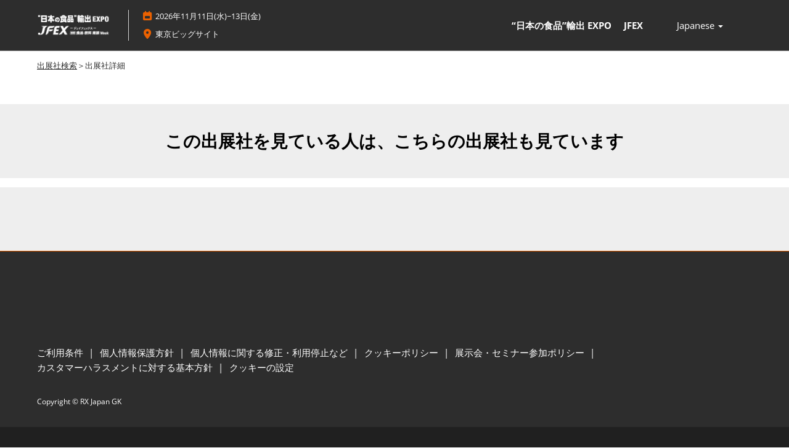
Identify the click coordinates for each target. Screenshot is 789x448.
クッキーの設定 (261, 368)
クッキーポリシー (402, 353)
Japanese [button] (700, 26)
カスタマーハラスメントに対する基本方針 (126, 368)
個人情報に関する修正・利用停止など (270, 353)
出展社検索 (57, 65)
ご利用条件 (61, 353)
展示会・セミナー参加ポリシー (521, 353)
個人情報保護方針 (138, 353)
